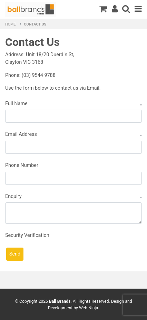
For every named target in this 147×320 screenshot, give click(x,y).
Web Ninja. (89, 308)
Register (115, 8)
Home (10, 24)
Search (126, 8)
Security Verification (27, 235)
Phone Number (21, 165)
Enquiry (13, 196)
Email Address (21, 134)
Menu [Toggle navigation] (138, 8)
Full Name (16, 104)
